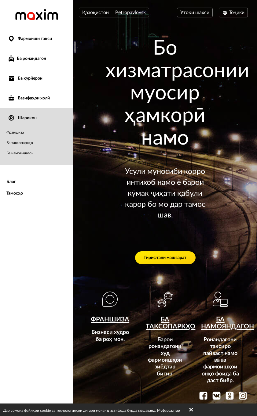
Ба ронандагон (27, 58)
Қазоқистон (95, 12)
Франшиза (15, 132)
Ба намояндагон (20, 153)
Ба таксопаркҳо (19, 143)
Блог (11, 182)
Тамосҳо (14, 193)
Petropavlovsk (130, 12)
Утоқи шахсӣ (194, 12)
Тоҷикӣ (233, 12)
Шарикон (22, 118)
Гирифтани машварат (165, 258)
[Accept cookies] (191, 410)
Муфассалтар (168, 410)
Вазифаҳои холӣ (29, 98)
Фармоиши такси (30, 39)
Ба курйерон (25, 78)
